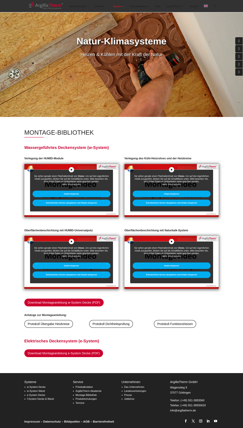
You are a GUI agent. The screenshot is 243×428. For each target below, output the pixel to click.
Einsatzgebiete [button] (138, 6)
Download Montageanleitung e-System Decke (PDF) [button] (64, 353)
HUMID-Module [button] (77, 6)
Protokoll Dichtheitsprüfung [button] (111, 324)
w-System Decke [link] (36, 387)
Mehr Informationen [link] (71, 184)
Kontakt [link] (194, 6)
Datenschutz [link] (52, 421)
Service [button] (117, 6)
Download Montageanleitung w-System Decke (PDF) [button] (64, 302)
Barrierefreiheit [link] (103, 421)
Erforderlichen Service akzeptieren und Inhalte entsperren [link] (71, 203)
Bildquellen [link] (72, 421)
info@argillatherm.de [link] (183, 410)
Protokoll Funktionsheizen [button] (175, 324)
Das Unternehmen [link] (134, 387)
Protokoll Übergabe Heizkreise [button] (49, 324)
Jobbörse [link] (129, 399)
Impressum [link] (32, 421)
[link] (48, 5)
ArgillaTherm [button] (173, 6)
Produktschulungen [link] (86, 399)
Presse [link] (128, 395)
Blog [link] (158, 6)
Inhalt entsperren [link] (71, 194)
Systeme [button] (99, 6)
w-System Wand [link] (36, 391)
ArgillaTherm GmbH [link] (184, 382)
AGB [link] (86, 421)
